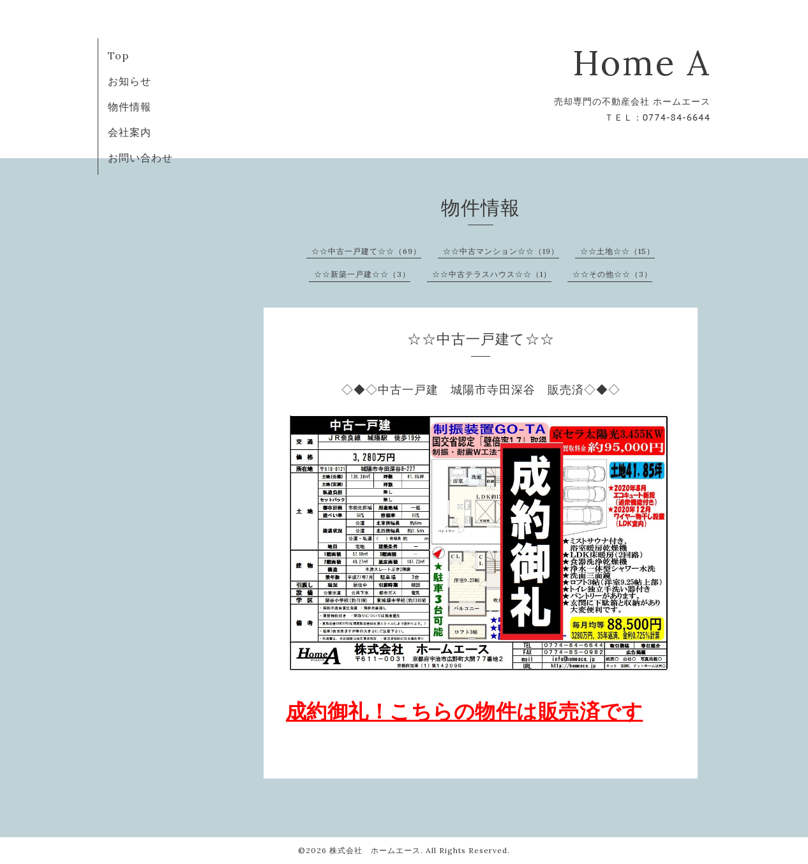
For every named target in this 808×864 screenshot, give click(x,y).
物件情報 (129, 106)
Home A (641, 63)
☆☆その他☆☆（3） (612, 274)
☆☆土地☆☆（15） (617, 251)
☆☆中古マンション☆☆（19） (501, 251)
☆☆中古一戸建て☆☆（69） (366, 251)
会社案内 (129, 132)
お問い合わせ (140, 157)
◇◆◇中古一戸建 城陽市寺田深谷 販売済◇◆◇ (480, 389)
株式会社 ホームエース (375, 850)
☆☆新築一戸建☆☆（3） (362, 274)
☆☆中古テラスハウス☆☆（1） (491, 274)
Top (118, 55)
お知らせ (129, 81)
